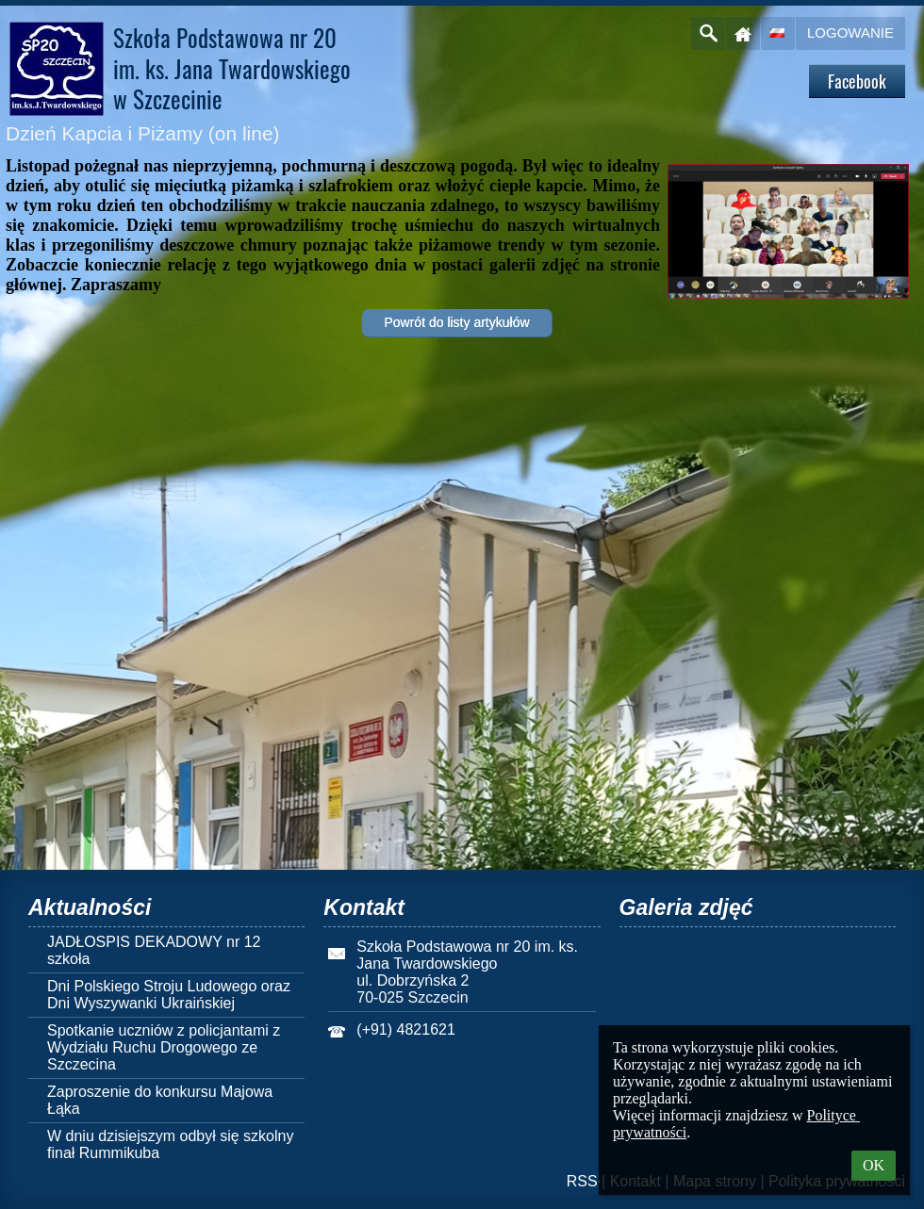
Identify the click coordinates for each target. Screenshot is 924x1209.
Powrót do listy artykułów (456, 322)
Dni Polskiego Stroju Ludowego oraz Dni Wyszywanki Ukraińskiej (168, 994)
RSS (582, 1181)
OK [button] (873, 1165)
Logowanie (850, 33)
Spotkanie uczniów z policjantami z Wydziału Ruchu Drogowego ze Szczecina (163, 1047)
